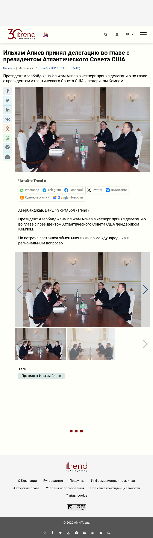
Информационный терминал (113, 481)
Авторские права (26, 488)
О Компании (27, 481)
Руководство (53, 481)
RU (128, 34)
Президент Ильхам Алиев (41, 376)
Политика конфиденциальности (115, 488)
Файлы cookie (76, 495)
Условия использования (65, 488)
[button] (8, 91)
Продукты (77, 481)
